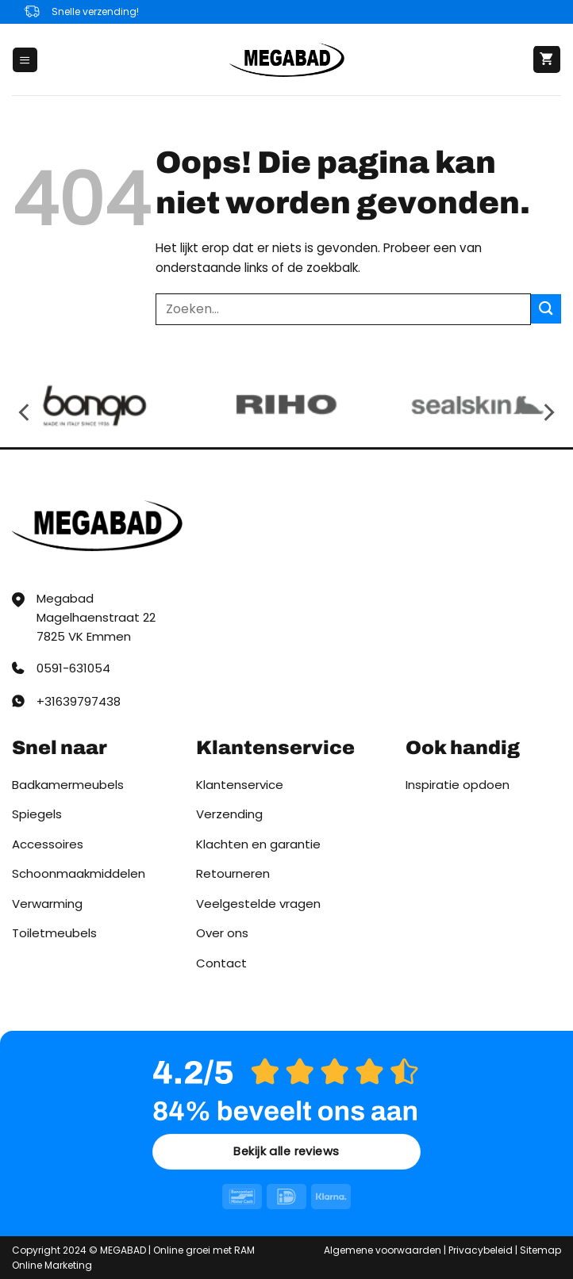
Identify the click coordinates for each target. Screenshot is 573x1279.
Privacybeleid (480, 1250)
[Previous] (25, 412)
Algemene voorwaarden (382, 1250)
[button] (25, 60)
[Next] (547, 412)
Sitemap (540, 1250)
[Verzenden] (546, 309)
